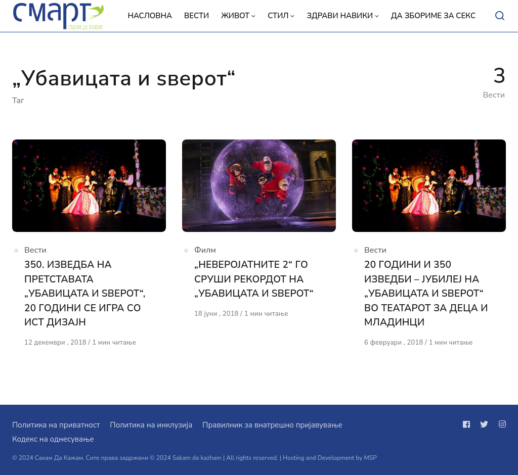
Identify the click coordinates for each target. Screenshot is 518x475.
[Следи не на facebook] (468, 424)
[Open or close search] (500, 16)
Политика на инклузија (151, 425)
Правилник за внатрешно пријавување (272, 425)
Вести (35, 250)
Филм (205, 250)
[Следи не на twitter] (484, 424)
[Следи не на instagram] (500, 424)
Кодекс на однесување (53, 439)
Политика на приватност (56, 425)
